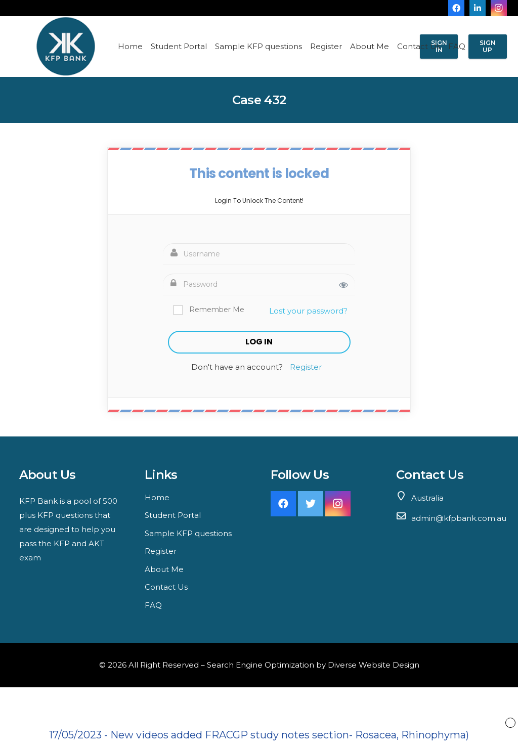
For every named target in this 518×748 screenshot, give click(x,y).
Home (157, 497)
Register (306, 367)
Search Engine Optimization (260, 665)
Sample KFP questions (188, 533)
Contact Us (166, 587)
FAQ (153, 605)
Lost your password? (308, 311)
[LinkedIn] (477, 8)
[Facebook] (456, 8)
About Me (164, 569)
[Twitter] (310, 503)
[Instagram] (499, 8)
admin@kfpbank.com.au (458, 518)
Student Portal (173, 515)
